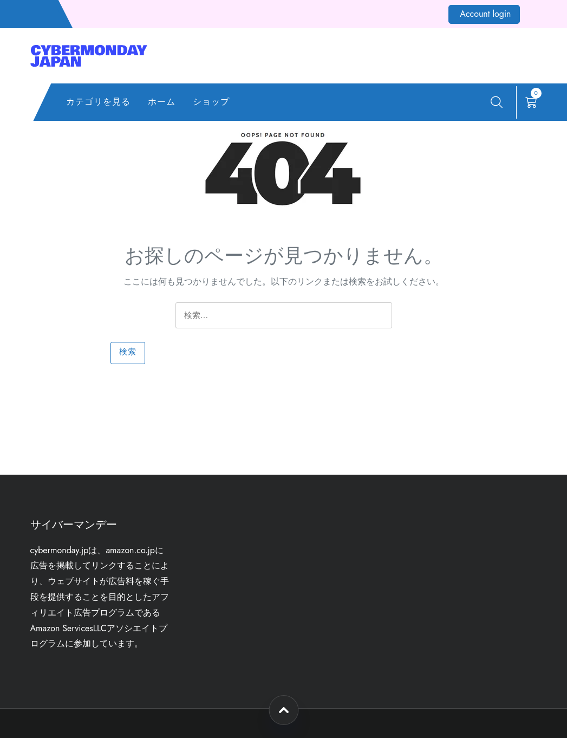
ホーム (161, 101)
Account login (485, 14)
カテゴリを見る (98, 101)
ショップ (211, 101)
